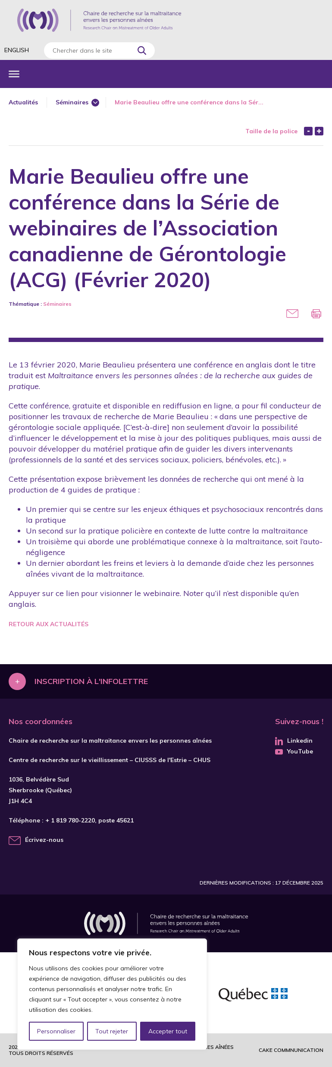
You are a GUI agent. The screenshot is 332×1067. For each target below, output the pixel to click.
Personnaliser (56, 1031)
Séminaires (72, 102)
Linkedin (294, 740)
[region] (112, 994)
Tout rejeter (111, 1031)
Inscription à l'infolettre (91, 681)
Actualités (23, 102)
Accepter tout (167, 1031)
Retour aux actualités (48, 624)
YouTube (294, 751)
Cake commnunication (291, 1050)
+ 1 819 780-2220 (70, 820)
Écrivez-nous (44, 840)
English (16, 50)
